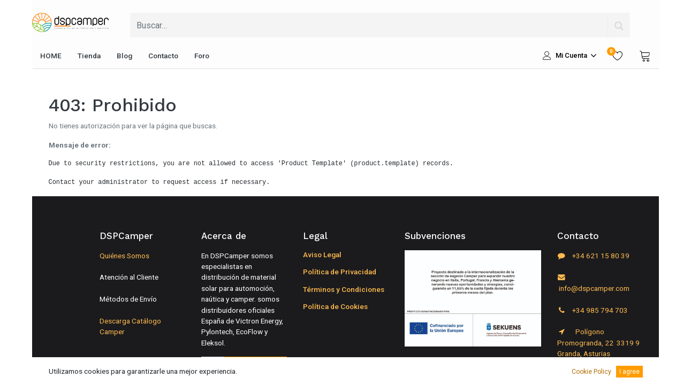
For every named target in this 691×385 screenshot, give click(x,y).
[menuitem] (51, 55)
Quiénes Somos (124, 255)
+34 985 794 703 (592, 310)
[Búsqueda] (619, 25)
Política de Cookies (335, 306)
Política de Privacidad (339, 271)
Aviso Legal (322, 254)
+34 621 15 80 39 (593, 255)
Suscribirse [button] (255, 367)
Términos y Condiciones (343, 289)
